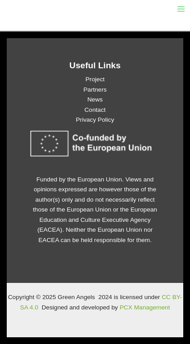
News (95, 99)
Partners (95, 89)
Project (95, 79)
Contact (94, 109)
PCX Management (145, 307)
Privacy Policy (95, 119)
